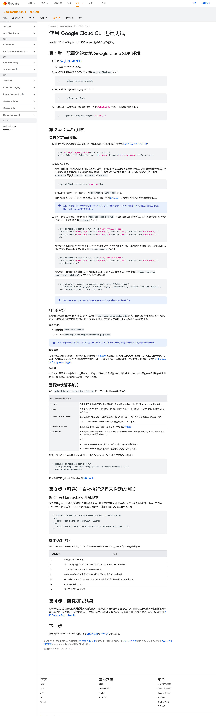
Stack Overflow (164, 688)
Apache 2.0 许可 (129, 641)
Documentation (13, 12)
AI (30, 18)
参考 (42, 688)
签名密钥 (102, 356)
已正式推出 (92, 633)
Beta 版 (104, 633)
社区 (91, 3)
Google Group (163, 693)
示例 (80, 18)
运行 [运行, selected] (55, 18)
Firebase (52, 26)
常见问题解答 (163, 702)
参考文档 (70, 18)
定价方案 (114, 197)
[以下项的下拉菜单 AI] (34, 17)
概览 (5, 18)
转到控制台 (205, 3)
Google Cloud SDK (69, 61)
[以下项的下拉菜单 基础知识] (23, 17)
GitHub (43, 702)
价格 (69, 3)
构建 (30, 3)
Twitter (102, 693)
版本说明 (161, 697)
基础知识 (16, 18)
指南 (42, 684)
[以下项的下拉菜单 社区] (96, 3)
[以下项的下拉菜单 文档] (83, 3)
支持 (104, 3)
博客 (194, 3)
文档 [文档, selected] (78, 3)
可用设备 (128, 426)
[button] (16, 26)
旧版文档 (161, 706)
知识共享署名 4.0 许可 (86, 641)
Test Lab (33, 12)
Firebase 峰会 (104, 688)
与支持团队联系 (164, 684)
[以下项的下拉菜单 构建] (35, 3)
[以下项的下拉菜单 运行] (48, 3)
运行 (43, 3)
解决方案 (58, 3)
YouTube (102, 697)
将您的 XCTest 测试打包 (135, 144)
